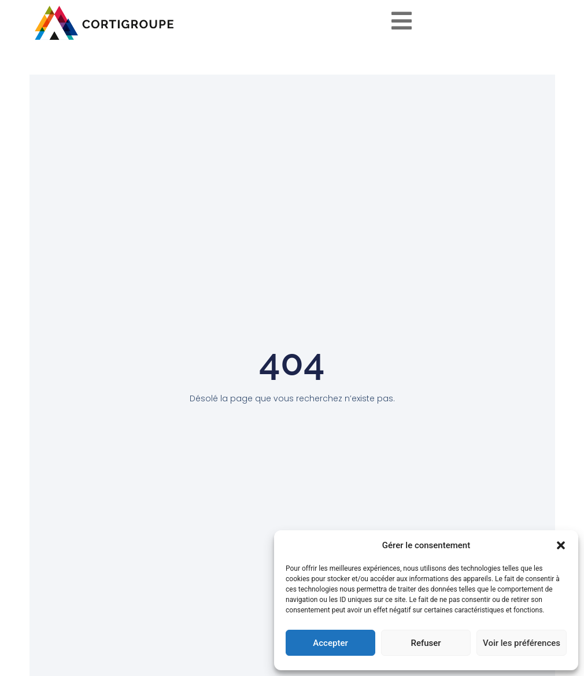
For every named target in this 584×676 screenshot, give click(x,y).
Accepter (330, 643)
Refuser (426, 643)
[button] (561, 545)
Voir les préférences (521, 643)
